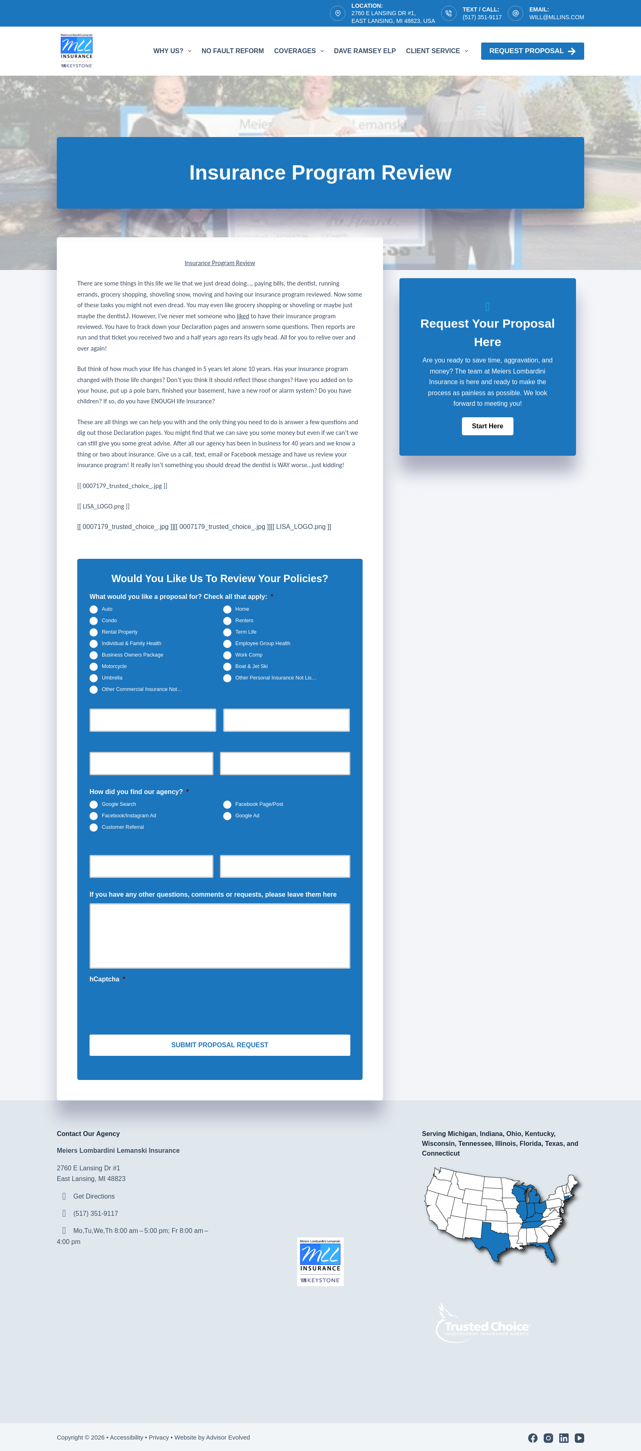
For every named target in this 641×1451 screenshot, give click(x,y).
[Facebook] (533, 1436)
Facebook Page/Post (259, 804)
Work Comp (248, 655)
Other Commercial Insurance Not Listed (146, 690)
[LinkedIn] (564, 1436)
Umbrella (112, 678)
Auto (107, 609)
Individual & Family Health (131, 644)
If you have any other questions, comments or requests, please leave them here (213, 894)
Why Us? (174, 51)
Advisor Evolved (229, 1435)
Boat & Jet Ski (251, 667)
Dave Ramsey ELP (365, 50)
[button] (487, 426)
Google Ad (247, 816)
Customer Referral (123, 827)
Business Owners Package (133, 655)
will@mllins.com (556, 17)
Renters (244, 621)
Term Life (246, 632)
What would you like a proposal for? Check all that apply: (181, 596)
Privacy (159, 1435)
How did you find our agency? (139, 791)
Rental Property (120, 632)
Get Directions (93, 1194)
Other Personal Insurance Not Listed (277, 678)
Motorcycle (114, 667)
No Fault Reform (233, 50)
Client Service (438, 51)
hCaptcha (107, 979)
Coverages (300, 51)
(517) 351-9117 (482, 17)
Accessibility (126, 1435)
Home (242, 609)
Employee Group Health (262, 644)
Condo (109, 621)
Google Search (119, 804)
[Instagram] (548, 1436)
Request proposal (532, 51)
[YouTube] (579, 1436)
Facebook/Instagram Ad (129, 816)
